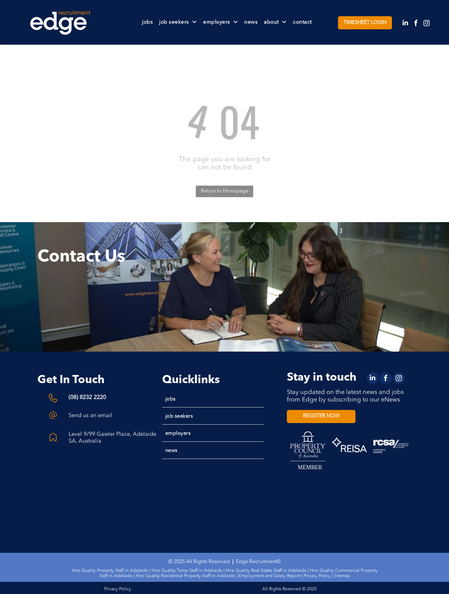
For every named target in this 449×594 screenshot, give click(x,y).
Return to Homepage (225, 191)
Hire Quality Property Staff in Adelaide (110, 570)
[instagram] (426, 23)
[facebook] (416, 23)
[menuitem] (147, 22)
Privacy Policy (317, 576)
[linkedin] (405, 23)
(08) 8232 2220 (87, 397)
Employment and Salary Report (269, 576)
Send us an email (90, 415)
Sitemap (342, 576)
